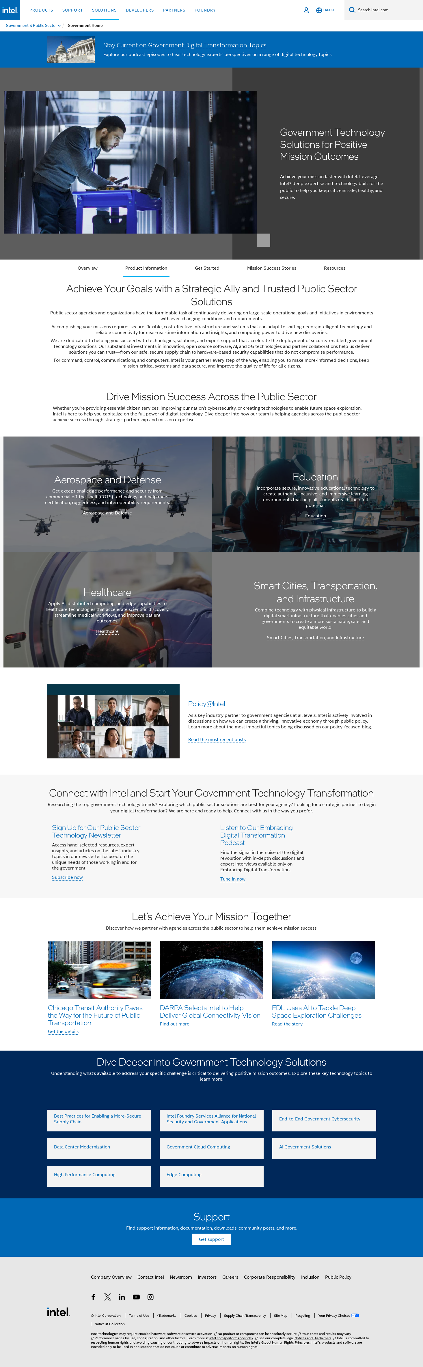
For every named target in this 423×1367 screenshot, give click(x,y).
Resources (334, 268)
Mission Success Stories (271, 268)
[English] (326, 10)
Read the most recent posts (217, 740)
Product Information (146, 268)
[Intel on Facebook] (93, 1298)
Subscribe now (67, 877)
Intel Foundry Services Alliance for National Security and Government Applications (211, 1119)
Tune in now (232, 879)
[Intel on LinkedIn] (122, 1298)
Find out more (174, 1024)
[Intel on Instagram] (151, 1298)
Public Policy (338, 1277)
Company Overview (111, 1277)
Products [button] (41, 10)
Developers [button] (140, 10)
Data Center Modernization (82, 1147)
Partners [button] (174, 10)
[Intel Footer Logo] (58, 1311)
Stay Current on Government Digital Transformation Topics (185, 45)
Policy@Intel (206, 703)
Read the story (287, 1024)
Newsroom (181, 1277)
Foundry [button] (205, 10)
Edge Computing (184, 1175)
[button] (212, 721)
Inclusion (310, 1277)
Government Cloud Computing (198, 1147)
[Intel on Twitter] (108, 1298)
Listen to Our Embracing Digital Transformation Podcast (256, 835)
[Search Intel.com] (389, 10)
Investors (207, 1277)
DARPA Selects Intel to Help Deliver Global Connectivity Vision (210, 1011)
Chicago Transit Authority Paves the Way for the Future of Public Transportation (95, 1015)
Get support (211, 1239)
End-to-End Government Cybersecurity (319, 1119)
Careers (230, 1277)
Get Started (207, 268)
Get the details (63, 1031)
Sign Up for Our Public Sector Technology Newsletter (96, 831)
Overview (88, 268)
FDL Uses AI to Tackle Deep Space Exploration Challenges (316, 1011)
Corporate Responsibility (269, 1277)
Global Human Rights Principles (285, 1342)
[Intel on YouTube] (136, 1298)
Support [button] (72, 10)
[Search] (352, 10)
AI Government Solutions (305, 1147)
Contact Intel (150, 1277)
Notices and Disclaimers (313, 1338)
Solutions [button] (104, 10)
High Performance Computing (84, 1175)
